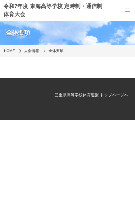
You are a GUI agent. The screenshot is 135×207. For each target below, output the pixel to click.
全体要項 (56, 51)
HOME (9, 51)
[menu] (127, 10)
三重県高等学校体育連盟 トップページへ (91, 95)
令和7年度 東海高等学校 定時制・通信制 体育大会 (52, 10)
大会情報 (31, 51)
